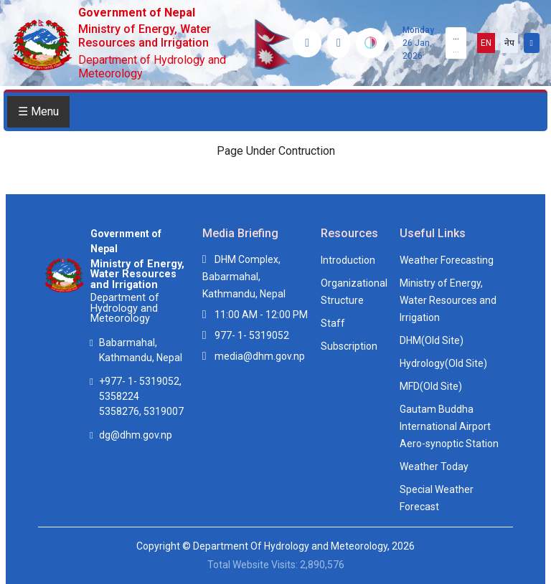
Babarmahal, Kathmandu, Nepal (140, 350)
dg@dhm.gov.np (135, 435)
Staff (333, 323)
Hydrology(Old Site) (443, 363)
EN (486, 43)
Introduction (348, 260)
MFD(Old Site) (431, 386)
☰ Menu (38, 111)
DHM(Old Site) (431, 340)
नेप (509, 43)
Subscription (349, 346)
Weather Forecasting (447, 260)
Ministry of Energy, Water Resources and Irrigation (448, 300)
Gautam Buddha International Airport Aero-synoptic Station (449, 426)
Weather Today (434, 466)
